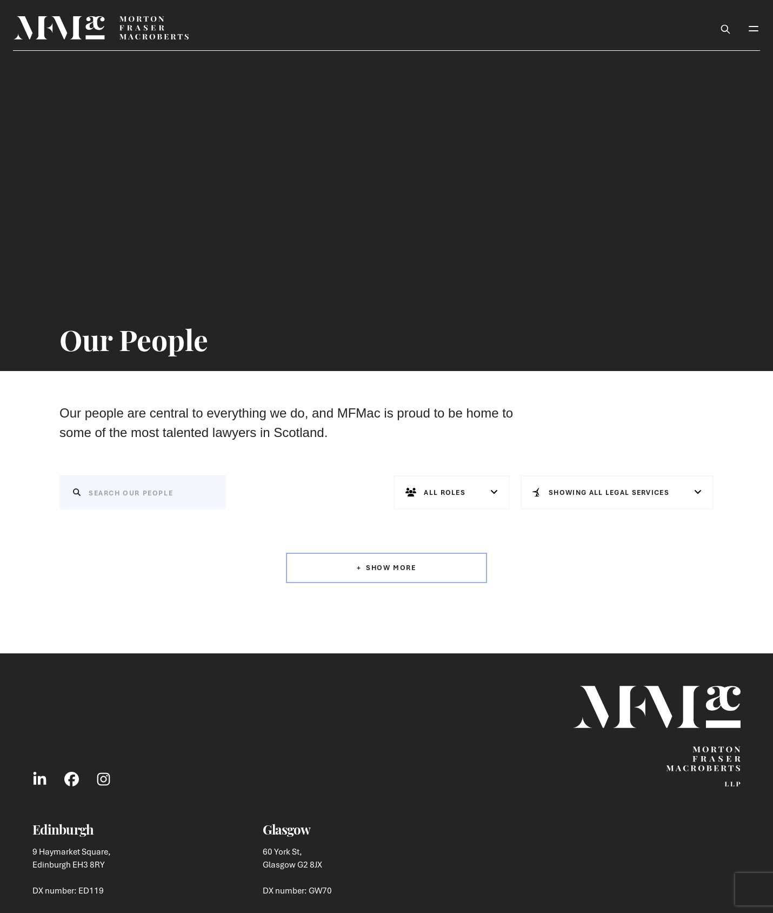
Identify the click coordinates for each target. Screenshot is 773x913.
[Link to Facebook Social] (71, 778)
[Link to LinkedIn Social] (39, 778)
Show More (391, 567)
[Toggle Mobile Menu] (753, 28)
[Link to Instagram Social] (103, 778)
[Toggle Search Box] (725, 27)
